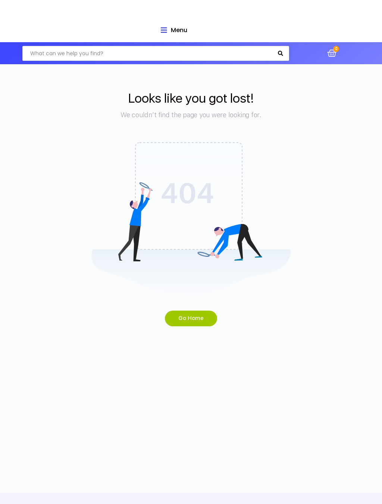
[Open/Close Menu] (174, 30)
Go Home (191, 318)
